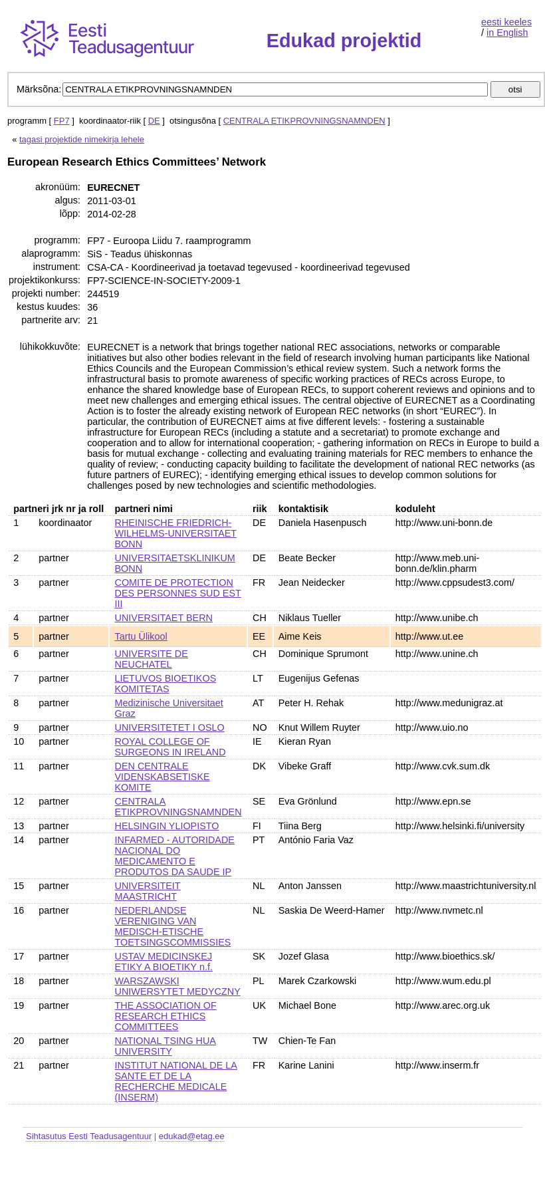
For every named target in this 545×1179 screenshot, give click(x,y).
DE (154, 121)
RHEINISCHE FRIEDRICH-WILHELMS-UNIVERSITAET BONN (176, 533)
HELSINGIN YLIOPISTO (167, 826)
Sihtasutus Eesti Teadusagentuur (89, 1136)
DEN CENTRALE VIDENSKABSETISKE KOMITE (162, 777)
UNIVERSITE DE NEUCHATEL (151, 659)
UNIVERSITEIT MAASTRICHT (148, 891)
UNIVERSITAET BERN (164, 617)
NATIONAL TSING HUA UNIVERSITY (165, 1046)
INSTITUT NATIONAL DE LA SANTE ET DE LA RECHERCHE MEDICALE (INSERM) (176, 1081)
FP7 (62, 121)
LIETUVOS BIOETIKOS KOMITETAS (166, 683)
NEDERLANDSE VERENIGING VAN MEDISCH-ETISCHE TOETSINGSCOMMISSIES (173, 926)
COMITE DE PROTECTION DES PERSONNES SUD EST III (178, 593)
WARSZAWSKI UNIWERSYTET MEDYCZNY (178, 986)
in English (507, 32)
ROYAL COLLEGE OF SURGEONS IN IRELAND (170, 746)
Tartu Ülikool (141, 636)
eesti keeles (506, 22)
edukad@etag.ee (192, 1136)
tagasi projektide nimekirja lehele (81, 139)
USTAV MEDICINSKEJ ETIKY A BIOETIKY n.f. (164, 961)
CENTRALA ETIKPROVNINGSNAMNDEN (304, 121)
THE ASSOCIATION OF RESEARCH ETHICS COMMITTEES (166, 1016)
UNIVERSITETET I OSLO (170, 727)
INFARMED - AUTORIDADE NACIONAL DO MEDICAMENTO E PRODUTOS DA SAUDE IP (175, 856)
